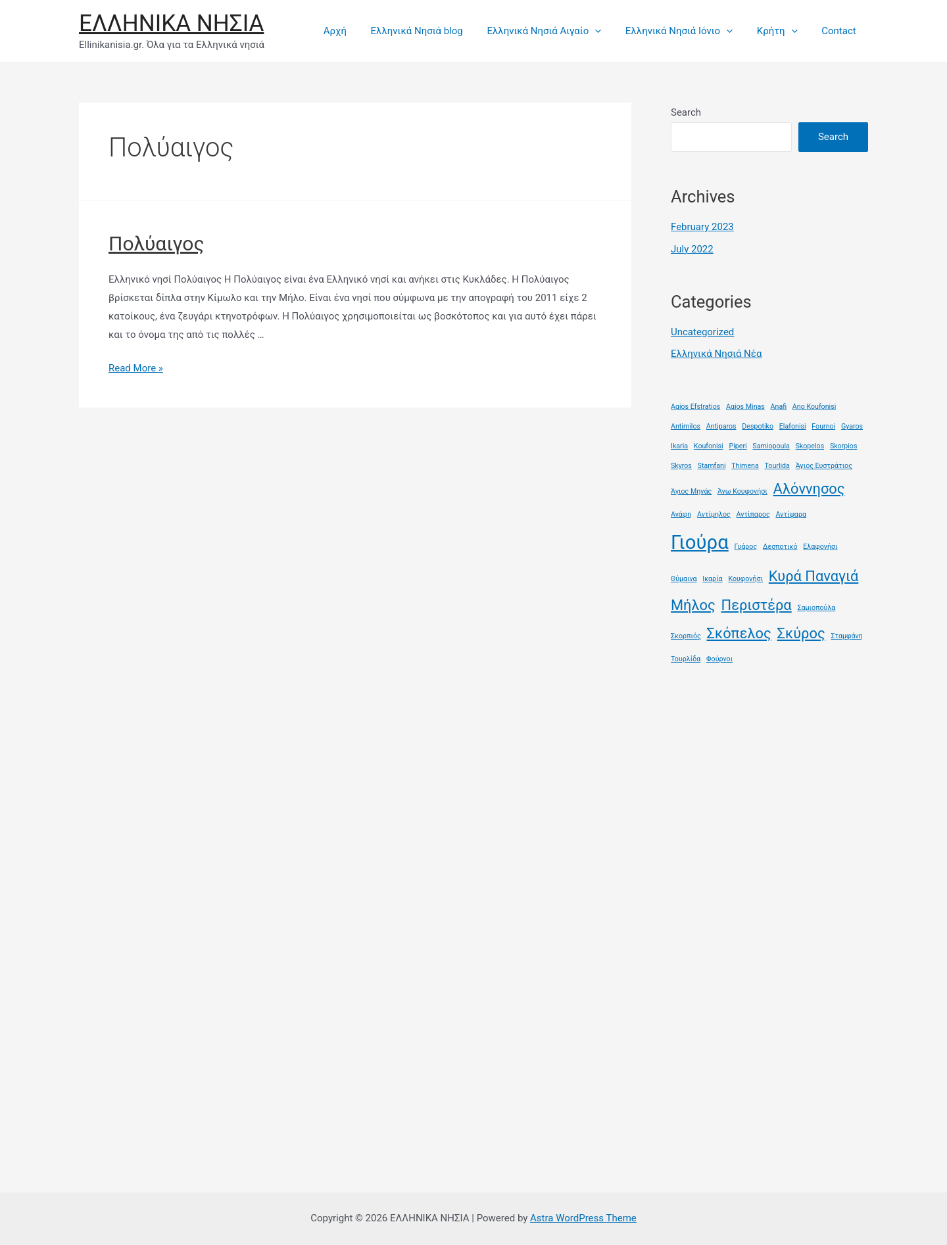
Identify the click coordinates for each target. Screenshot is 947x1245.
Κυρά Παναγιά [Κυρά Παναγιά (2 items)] (814, 576)
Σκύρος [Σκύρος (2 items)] (801, 633)
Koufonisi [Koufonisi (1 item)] (708, 446)
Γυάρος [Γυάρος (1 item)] (746, 546)
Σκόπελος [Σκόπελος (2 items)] (739, 633)
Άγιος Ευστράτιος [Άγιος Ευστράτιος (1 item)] (824, 465)
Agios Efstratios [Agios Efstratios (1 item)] (695, 406)
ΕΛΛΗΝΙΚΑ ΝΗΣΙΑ (171, 23)
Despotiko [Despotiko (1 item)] (757, 426)
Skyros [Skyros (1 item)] (681, 465)
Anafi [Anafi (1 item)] (779, 406)
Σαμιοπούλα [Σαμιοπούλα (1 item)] (816, 607)
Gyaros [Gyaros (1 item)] (852, 426)
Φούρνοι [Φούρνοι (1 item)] (719, 659)
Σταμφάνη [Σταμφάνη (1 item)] (846, 636)
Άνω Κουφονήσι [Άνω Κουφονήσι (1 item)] (742, 491)
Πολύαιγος (157, 243)
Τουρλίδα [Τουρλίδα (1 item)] (685, 659)
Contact (841, 31)
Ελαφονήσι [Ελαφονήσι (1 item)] (820, 546)
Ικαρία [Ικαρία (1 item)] (712, 579)
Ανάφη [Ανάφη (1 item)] (681, 514)
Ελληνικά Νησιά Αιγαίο (559, 31)
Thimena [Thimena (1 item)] (745, 465)
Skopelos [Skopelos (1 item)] (810, 446)
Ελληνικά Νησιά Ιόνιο (690, 31)
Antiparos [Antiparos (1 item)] (721, 426)
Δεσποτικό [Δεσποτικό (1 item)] (780, 546)
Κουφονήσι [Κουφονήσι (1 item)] (745, 579)
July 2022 (692, 249)
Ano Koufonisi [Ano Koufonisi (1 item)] (814, 406)
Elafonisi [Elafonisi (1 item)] (792, 426)
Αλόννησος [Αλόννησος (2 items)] (809, 489)
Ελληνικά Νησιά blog (437, 31)
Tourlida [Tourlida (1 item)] (777, 465)
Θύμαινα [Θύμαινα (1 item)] (684, 579)
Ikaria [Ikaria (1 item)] (679, 446)
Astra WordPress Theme (583, 1218)
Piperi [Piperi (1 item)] (737, 446)
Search (686, 112)
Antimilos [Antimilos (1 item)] (685, 426)
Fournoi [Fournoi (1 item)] (823, 426)
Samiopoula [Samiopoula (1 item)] (770, 446)
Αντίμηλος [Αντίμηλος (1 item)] (714, 514)
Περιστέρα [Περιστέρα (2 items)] (756, 605)
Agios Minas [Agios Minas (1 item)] (745, 406)
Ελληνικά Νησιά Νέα (716, 354)
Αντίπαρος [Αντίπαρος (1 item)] (753, 514)
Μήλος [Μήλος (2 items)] (693, 605)
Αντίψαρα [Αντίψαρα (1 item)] (790, 514)
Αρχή (358, 31)
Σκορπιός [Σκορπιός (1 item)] (686, 636)
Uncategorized (702, 332)
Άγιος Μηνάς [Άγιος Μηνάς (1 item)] (691, 491)
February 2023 (702, 227)
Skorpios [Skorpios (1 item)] (844, 446)
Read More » (136, 368)
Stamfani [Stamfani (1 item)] (712, 465)
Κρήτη (784, 31)
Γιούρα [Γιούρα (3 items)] (700, 542)
